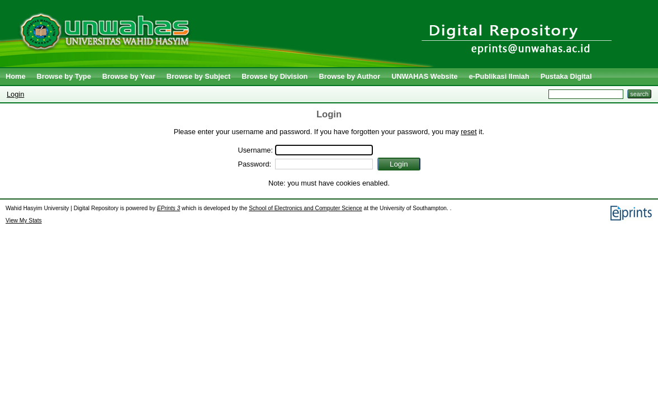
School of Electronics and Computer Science (305, 208)
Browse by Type (64, 76)
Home (16, 76)
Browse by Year (128, 76)
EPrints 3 (169, 208)
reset (468, 131)
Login (15, 94)
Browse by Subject (199, 76)
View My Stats (24, 220)
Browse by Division (274, 76)
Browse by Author (349, 76)
